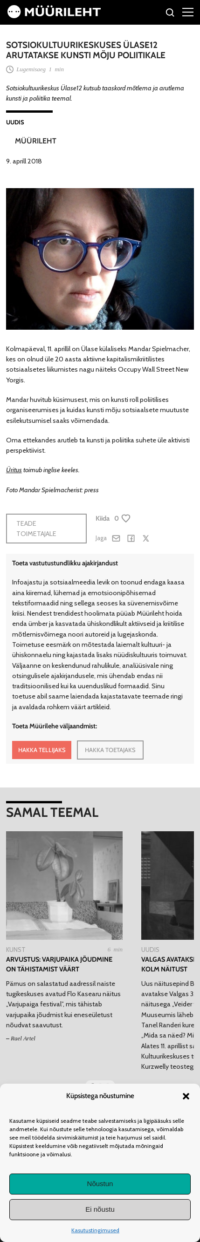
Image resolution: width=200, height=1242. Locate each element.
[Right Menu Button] (187, 11)
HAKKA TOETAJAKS (110, 749)
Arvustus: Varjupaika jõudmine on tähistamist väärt (59, 964)
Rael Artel (23, 1038)
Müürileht (35, 140)
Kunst (16, 949)
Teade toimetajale (36, 528)
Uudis (15, 122)
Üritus (14, 470)
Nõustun (100, 1184)
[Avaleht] (54, 16)
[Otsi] (170, 13)
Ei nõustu (100, 1209)
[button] (186, 1096)
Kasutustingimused (95, 1230)
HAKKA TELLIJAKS (42, 749)
